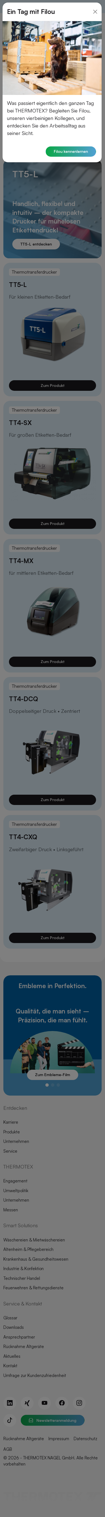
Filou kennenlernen (71, 145)
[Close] (95, 5)
